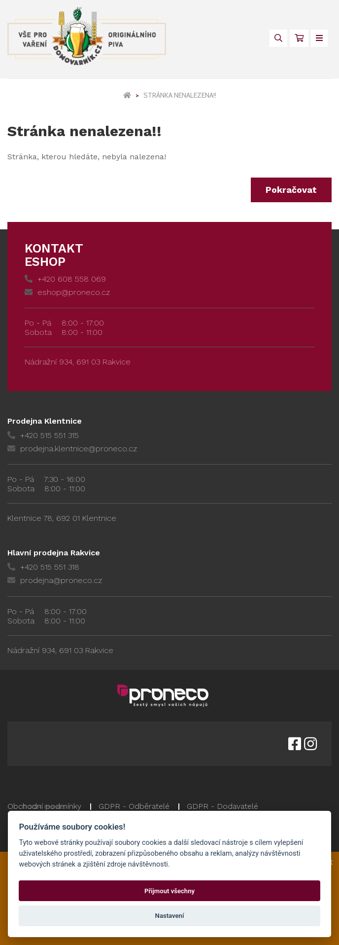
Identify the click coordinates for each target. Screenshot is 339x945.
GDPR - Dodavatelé (222, 806)
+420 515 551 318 (43, 567)
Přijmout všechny (169, 891)
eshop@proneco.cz (67, 292)
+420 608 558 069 (65, 279)
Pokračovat (291, 189)
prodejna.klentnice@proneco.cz (72, 448)
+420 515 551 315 (43, 435)
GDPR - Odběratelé (134, 806)
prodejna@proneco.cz (54, 580)
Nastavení (169, 915)
